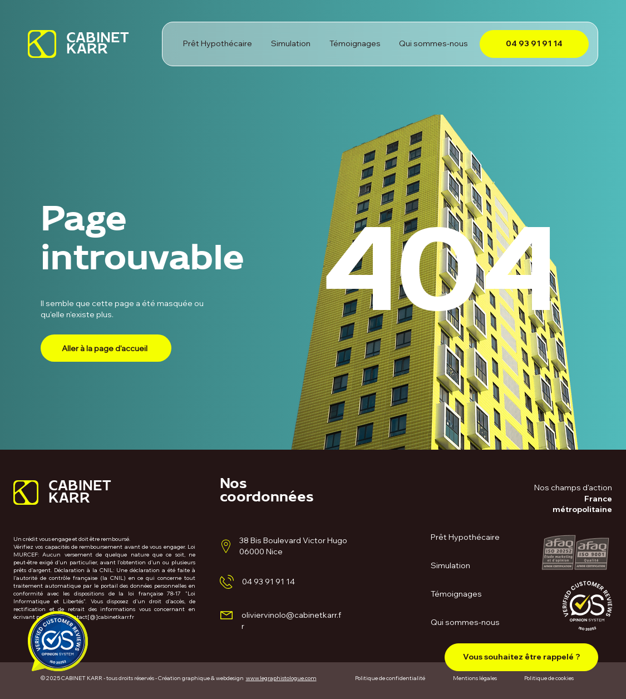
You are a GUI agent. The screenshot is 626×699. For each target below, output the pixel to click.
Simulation (450, 565)
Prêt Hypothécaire (465, 537)
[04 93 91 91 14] (534, 44)
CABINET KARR (97, 46)
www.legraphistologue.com (281, 678)
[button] (521, 657)
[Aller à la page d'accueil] (106, 348)
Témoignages (456, 594)
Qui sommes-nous (465, 622)
